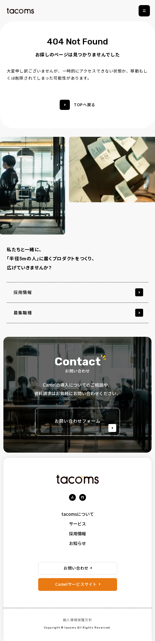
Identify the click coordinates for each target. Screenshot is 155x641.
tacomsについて (77, 514)
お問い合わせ (76, 568)
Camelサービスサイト (76, 584)
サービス (77, 524)
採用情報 (77, 533)
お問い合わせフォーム (85, 425)
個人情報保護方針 (77, 619)
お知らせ (77, 543)
